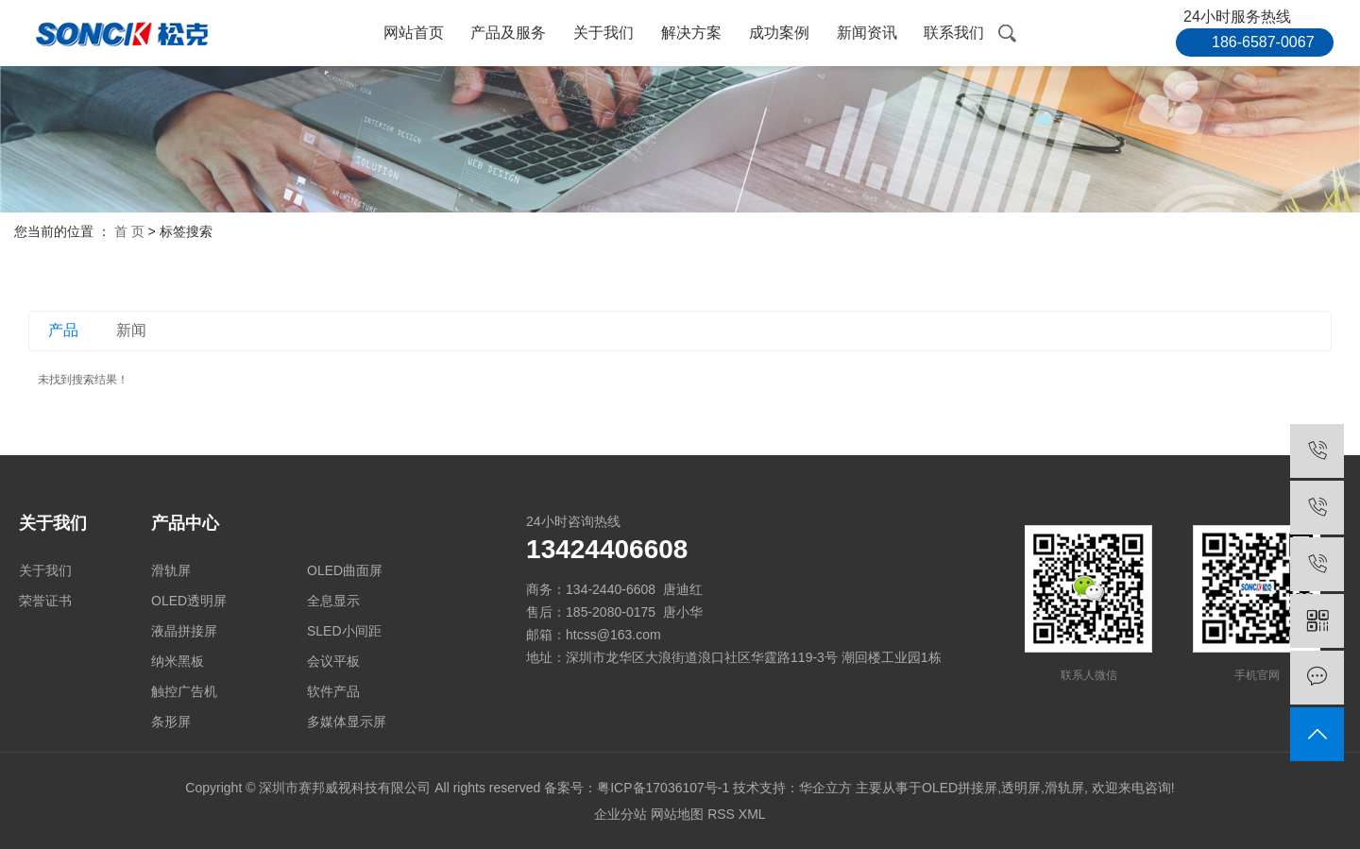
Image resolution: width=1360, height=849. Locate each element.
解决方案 (691, 33)
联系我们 (954, 33)
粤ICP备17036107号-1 (663, 787)
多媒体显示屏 (346, 721)
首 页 (129, 231)
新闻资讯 (867, 33)
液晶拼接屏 (184, 630)
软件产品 (333, 691)
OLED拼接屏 (959, 787)
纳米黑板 (177, 661)
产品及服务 (508, 33)
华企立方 (825, 787)
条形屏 (171, 721)
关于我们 (603, 33)
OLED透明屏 (189, 600)
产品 (63, 330)
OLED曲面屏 (344, 570)
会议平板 (333, 661)
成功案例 (779, 33)
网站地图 (677, 814)
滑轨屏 (171, 570)
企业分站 (620, 814)
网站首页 (413, 33)
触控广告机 (184, 691)
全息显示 (333, 600)
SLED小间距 (344, 630)
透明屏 (1021, 787)
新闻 (131, 330)
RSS (721, 814)
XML (752, 814)
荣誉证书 (45, 600)
